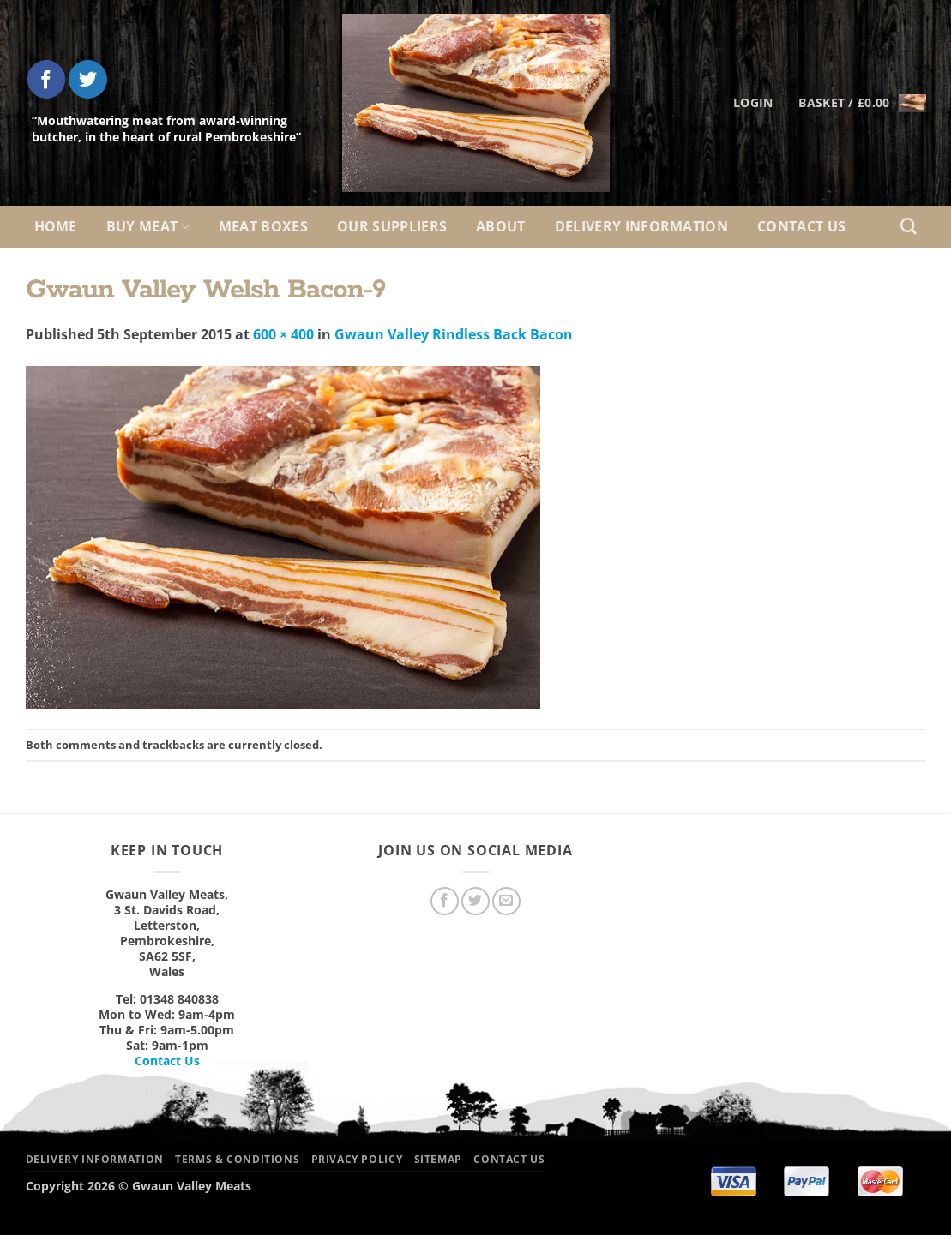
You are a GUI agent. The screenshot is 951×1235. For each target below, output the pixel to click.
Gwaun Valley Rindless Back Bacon (453, 334)
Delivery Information (641, 226)
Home (55, 226)
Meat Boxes (263, 226)
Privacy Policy (357, 1159)
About (501, 226)
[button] (861, 103)
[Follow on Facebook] (46, 79)
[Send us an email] (506, 901)
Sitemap (438, 1159)
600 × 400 (283, 334)
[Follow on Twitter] (88, 79)
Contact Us (801, 226)
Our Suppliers (392, 226)
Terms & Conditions (237, 1159)
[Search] (908, 226)
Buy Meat (148, 226)
